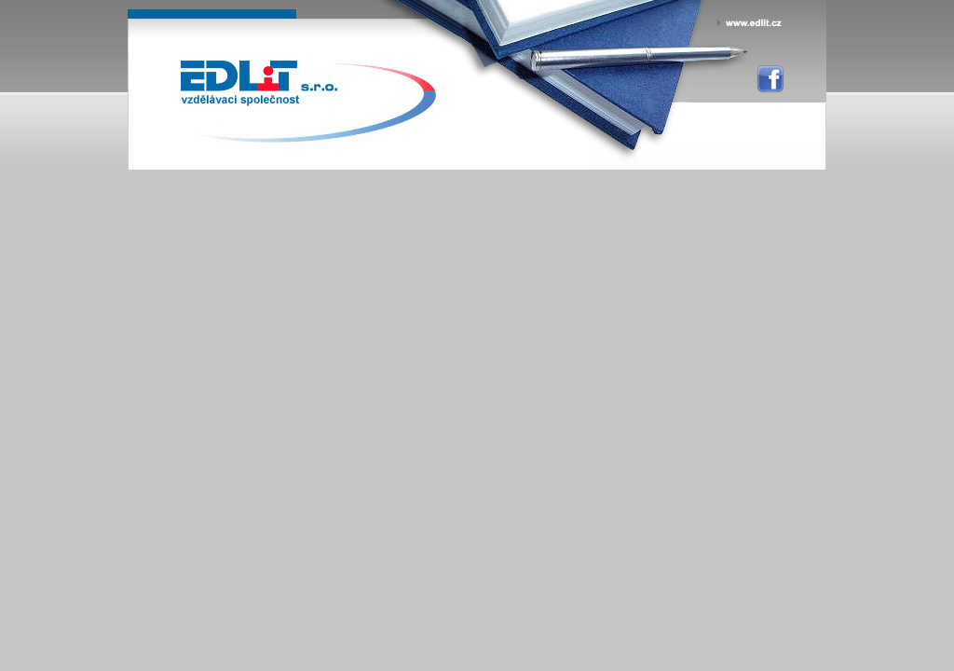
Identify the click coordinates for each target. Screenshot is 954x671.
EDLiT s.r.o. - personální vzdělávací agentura (258, 85)
